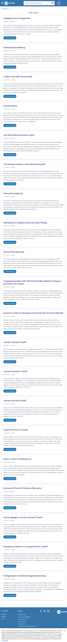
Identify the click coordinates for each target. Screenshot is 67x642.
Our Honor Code (22, 619)
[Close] (64, 634)
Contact (3, 616)
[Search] (52, 3)
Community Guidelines (24, 617)
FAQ (2, 619)
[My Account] (59, 3)
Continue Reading (10, 38)
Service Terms (22, 624)
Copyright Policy (22, 614)
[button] (2, 3)
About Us (3, 614)
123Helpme (4, 8)
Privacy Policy (22, 621)
